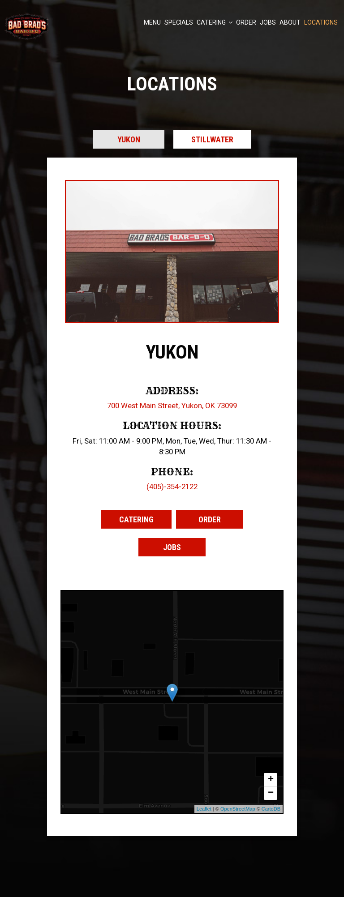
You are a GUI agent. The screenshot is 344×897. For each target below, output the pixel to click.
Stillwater (212, 139)
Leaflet (204, 809)
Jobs (268, 22)
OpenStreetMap (237, 809)
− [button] (271, 793)
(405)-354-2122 (172, 486)
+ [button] (271, 779)
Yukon (128, 139)
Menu (152, 22)
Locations (321, 22)
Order (246, 22)
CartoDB (271, 809)
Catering (214, 22)
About (290, 22)
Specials (178, 22)
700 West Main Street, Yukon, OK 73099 (172, 405)
